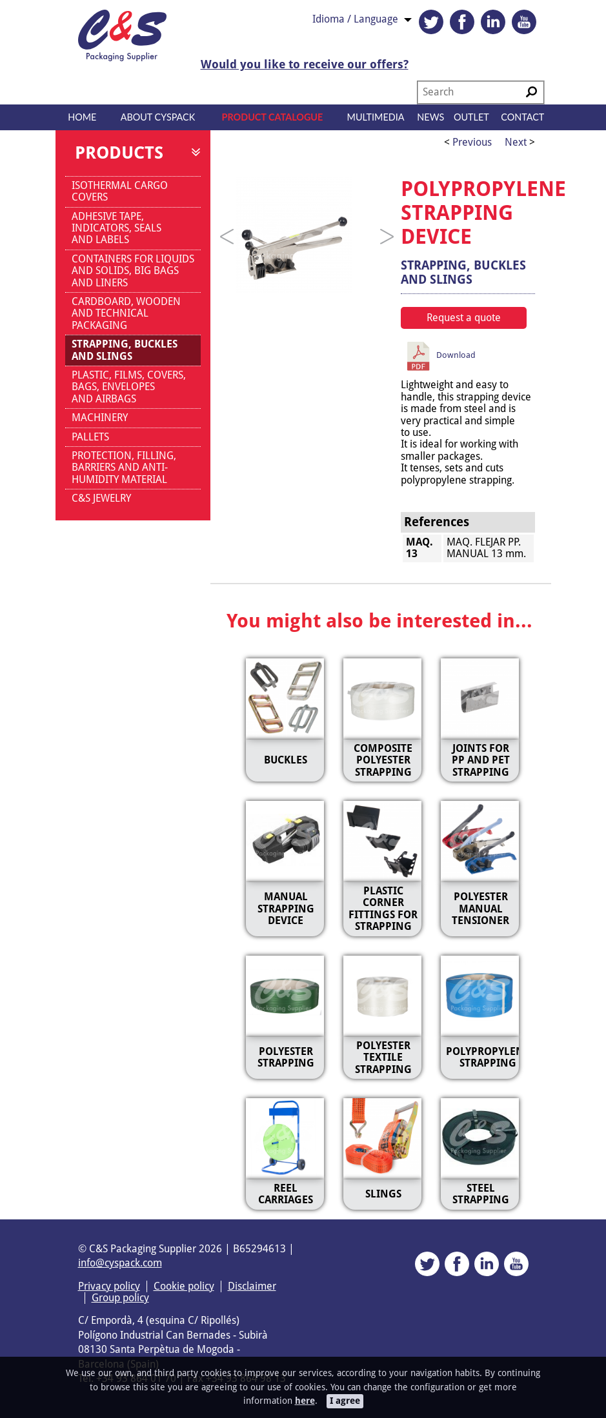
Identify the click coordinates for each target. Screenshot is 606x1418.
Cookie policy (184, 1286)
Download (445, 355)
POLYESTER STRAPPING (286, 1057)
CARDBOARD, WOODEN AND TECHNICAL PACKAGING (126, 313)
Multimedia (376, 117)
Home (82, 117)
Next (516, 142)
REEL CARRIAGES (285, 1194)
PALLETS (90, 437)
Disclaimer (252, 1286)
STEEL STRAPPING (480, 1194)
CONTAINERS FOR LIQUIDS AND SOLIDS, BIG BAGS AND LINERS (133, 271)
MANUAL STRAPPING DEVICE (286, 909)
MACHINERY (100, 417)
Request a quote (464, 317)
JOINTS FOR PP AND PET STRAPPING (481, 760)
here (305, 1400)
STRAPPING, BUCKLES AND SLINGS (124, 350)
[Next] (387, 236)
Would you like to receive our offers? (305, 64)
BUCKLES (285, 760)
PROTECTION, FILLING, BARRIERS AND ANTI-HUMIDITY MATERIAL (124, 467)
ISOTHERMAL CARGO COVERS (120, 191)
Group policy (120, 1298)
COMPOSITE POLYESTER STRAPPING (383, 760)
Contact (522, 117)
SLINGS (383, 1194)
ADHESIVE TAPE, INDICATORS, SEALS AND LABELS (116, 228)
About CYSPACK (158, 117)
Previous (471, 142)
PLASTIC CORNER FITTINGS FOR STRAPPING (383, 908)
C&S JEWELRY (101, 498)
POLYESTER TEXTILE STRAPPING (383, 1057)
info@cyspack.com (120, 1263)
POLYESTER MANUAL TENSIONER (480, 909)
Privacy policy (109, 1286)
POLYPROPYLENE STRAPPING (488, 1057)
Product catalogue (272, 117)
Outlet (471, 117)
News (430, 117)
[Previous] (227, 236)
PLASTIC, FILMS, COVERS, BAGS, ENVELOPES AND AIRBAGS (129, 387)
